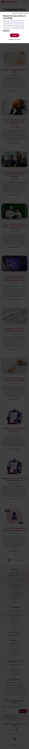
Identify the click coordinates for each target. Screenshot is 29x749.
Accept (15, 35)
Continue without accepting (20, 13)
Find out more (6, 30)
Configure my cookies (14, 39)
